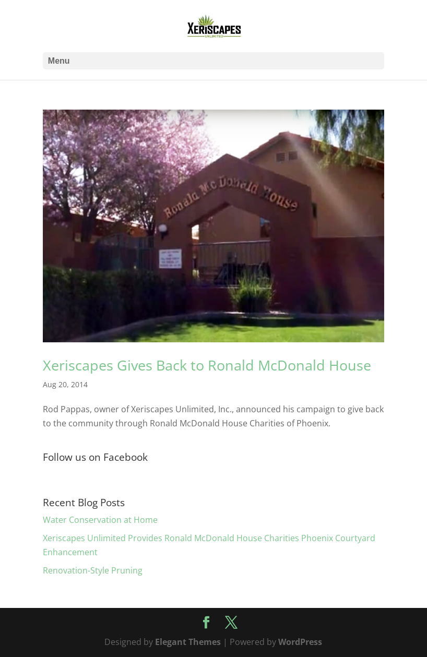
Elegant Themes (188, 642)
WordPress (300, 642)
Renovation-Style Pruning (93, 570)
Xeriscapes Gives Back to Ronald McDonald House (207, 365)
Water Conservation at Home (100, 519)
